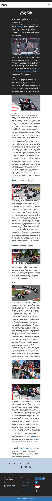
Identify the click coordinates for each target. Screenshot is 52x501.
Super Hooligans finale (34, 447)
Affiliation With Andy (25, 486)
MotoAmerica (20, 26)
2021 (37, 71)
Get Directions (7, 482)
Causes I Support (25, 485)
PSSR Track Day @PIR (25, 488)
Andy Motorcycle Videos (26, 489)
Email (45, 0)
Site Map (28, 498)
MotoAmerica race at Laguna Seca (27, 448)
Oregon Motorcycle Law (26, 482)
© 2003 (33, 498)
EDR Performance (32, 436)
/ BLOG (32, 19)
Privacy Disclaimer (21, 498)
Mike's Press (24, 483)
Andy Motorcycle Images (26, 491)
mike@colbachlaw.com (9, 486)
